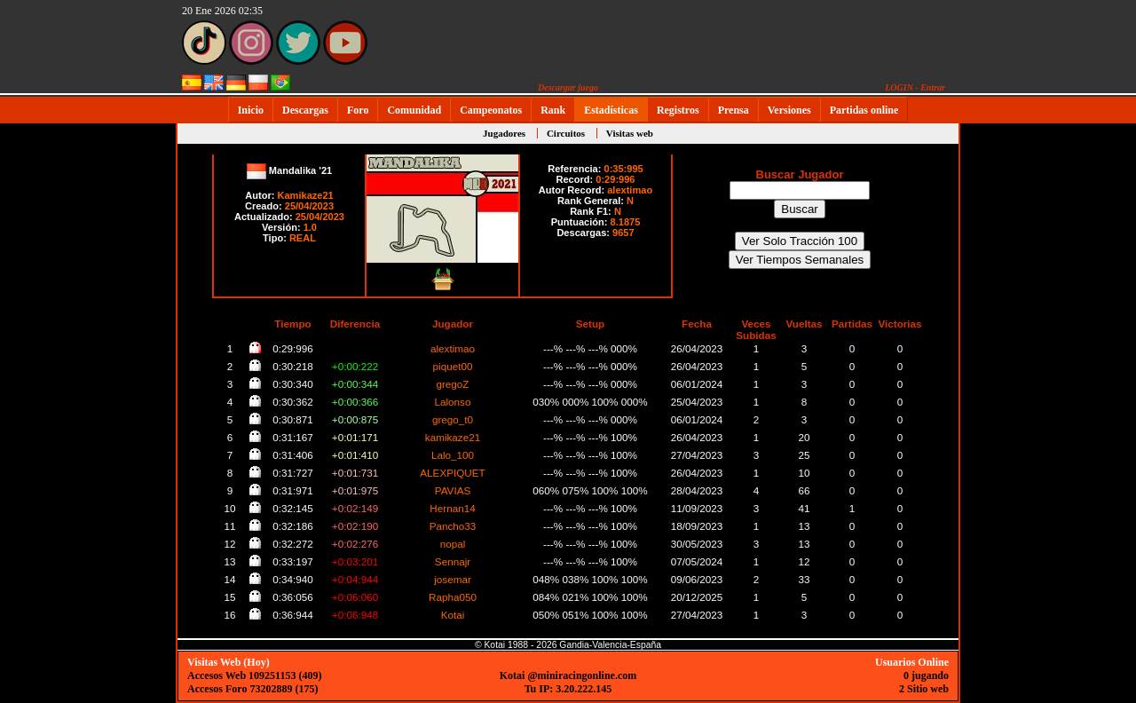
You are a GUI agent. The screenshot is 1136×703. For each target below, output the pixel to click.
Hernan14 (452, 508)
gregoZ (452, 384)
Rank (552, 110)
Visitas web (629, 133)
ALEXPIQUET (452, 472)
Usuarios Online (912, 662)
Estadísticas (611, 110)
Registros (678, 110)
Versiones (789, 110)
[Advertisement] (1016, 391)
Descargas (305, 110)
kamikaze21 (452, 437)
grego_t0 (452, 419)
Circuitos (566, 133)
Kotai (453, 614)
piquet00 (453, 366)
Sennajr (452, 561)
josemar (452, 579)
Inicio (251, 110)
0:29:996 (615, 179)
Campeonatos (491, 110)
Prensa (733, 110)
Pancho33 (453, 526)
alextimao (629, 190)
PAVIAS (453, 490)
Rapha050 (453, 597)
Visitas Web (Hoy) (228, 662)
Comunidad (414, 110)
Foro (357, 110)
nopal (453, 543)
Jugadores (504, 133)
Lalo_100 (452, 455)
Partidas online (864, 110)
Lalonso (453, 401)
